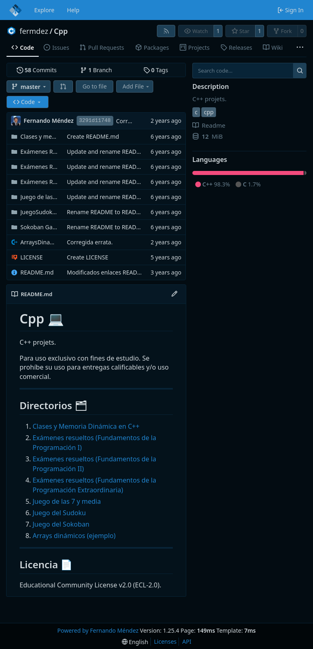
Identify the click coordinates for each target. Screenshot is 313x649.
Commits (37, 70)
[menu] (135, 642)
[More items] (299, 48)
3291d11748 (95, 120)
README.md (37, 272)
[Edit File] (174, 294)
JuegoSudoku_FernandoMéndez (39, 212)
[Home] (15, 10)
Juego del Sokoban (61, 524)
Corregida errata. (90, 242)
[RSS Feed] (166, 31)
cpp (209, 112)
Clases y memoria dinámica (39, 136)
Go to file (94, 86)
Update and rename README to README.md (127, 151)
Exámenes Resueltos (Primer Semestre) (39, 151)
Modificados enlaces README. (107, 272)
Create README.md (93, 136)
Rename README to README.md (111, 212)
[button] (63, 86)
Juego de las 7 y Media (39, 197)
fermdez (34, 31)
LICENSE (31, 257)
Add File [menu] (136, 86)
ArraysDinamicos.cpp (39, 242)
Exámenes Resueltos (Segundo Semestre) (39, 167)
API (186, 641)
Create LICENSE (87, 257)
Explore (44, 10)
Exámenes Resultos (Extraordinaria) (39, 182)
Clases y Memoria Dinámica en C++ (86, 426)
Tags (155, 70)
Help (73, 10)
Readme (208, 125)
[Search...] (299, 70)
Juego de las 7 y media (67, 501)
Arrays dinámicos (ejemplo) (74, 535)
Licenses (165, 641)
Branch (96, 70)
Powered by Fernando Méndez (97, 630)
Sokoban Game (39, 227)
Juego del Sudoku (59, 512)
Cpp (61, 31)
